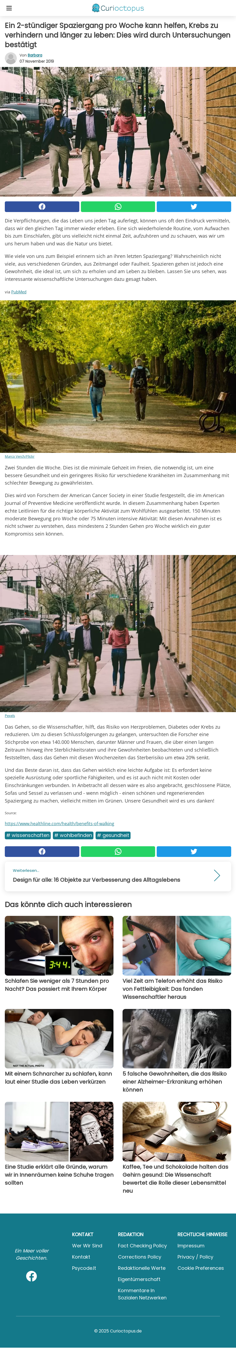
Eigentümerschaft (139, 1279)
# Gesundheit (113, 835)
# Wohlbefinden (73, 835)
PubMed (18, 291)
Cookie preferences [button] (201, 1268)
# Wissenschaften (27, 835)
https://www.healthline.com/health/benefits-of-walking (59, 824)
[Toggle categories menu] (9, 8)
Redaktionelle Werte (142, 1268)
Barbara (35, 55)
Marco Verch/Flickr (19, 456)
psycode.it (84, 1268)
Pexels (10, 715)
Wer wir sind (87, 1245)
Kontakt (81, 1257)
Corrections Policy (139, 1257)
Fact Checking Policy (142, 1245)
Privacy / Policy (195, 1257)
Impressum (191, 1245)
